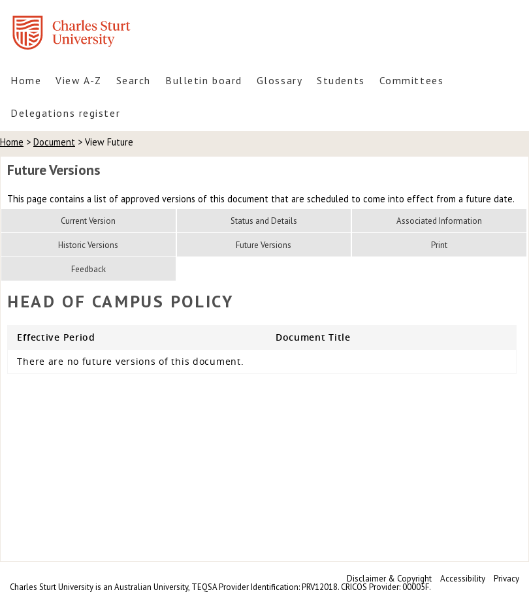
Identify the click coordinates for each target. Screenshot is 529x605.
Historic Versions (88, 245)
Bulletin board (203, 80)
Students (340, 80)
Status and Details (264, 220)
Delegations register (65, 112)
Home (25, 80)
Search (133, 80)
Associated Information (439, 220)
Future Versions (263, 245)
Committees (411, 80)
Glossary (279, 80)
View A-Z (78, 80)
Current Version (88, 220)
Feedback (88, 269)
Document (54, 142)
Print (439, 245)
